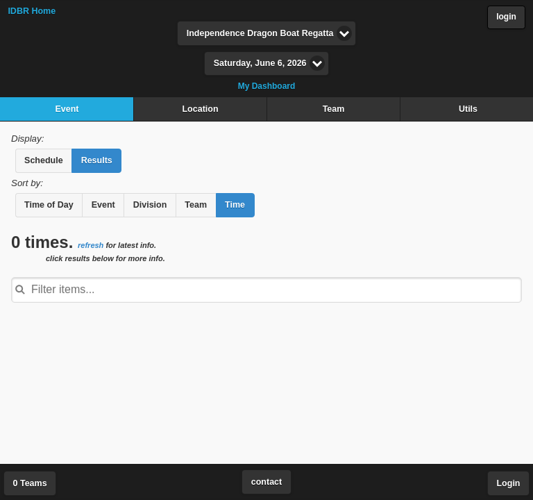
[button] (43, 161)
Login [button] (508, 483)
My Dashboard (267, 86)
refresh (90, 245)
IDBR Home (32, 11)
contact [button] (266, 482)
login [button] (506, 17)
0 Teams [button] (30, 483)
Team (334, 109)
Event (66, 109)
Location (200, 109)
